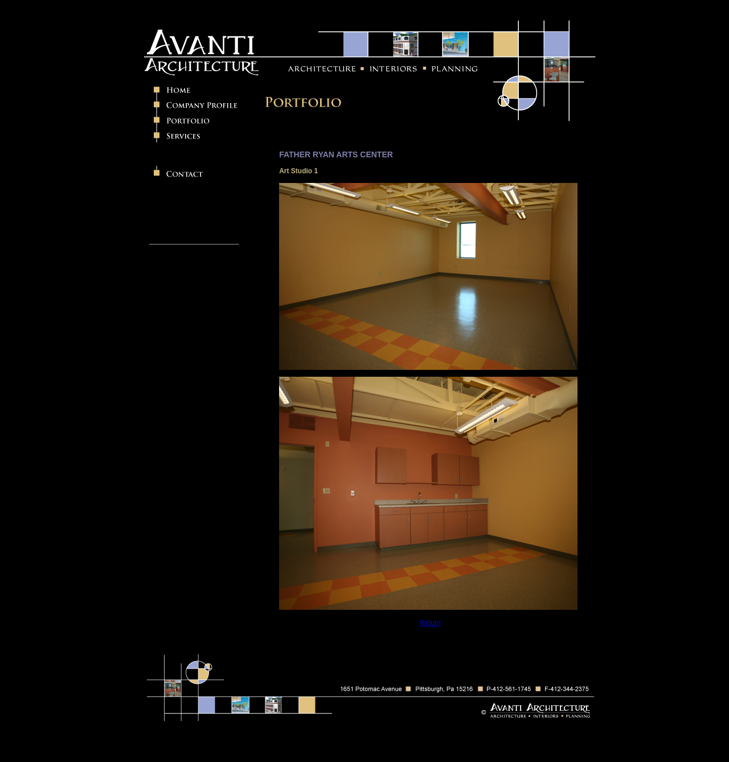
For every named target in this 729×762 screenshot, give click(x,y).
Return (430, 623)
